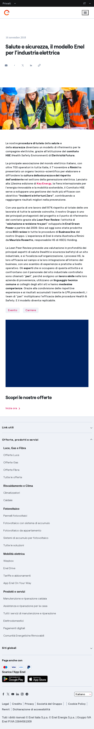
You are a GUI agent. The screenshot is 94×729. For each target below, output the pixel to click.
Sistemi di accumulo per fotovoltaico (25, 538)
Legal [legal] (5, 703)
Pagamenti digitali (14, 628)
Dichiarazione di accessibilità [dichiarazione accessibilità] (31, 709)
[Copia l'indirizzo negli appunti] (39, 65)
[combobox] (83, 694)
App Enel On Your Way (17, 583)
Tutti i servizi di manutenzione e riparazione (29, 613)
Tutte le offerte (12, 477)
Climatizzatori (11, 492)
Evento (12, 310)
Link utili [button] (8, 427)
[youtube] (12, 694)
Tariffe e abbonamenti (17, 575)
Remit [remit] (6, 709)
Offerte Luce (11, 455)
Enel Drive (9, 568)
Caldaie (7, 500)
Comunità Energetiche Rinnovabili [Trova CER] (23, 635)
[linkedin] (17, 694)
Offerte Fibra (11, 469)
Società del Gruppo (49, 703)
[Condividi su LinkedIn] (31, 65)
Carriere (30, 310)
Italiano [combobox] (80, 694)
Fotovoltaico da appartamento (22, 530)
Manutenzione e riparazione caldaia (25, 598)
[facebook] (3, 694)
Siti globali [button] (9, 647)
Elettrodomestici (13, 620)
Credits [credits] (17, 703)
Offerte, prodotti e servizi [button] (20, 439)
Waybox (8, 560)
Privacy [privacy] (29, 703)
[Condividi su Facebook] (14, 65)
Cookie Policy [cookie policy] (77, 703)
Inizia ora (13, 408)
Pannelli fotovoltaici (15, 515)
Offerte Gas (10, 462)
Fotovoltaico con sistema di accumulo (26, 523)
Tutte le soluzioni (13, 545)
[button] (6, 65)
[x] (8, 694)
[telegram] (27, 694)
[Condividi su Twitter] (22, 65)
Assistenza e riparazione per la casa (25, 606)
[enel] (6, 12)
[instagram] (22, 694)
